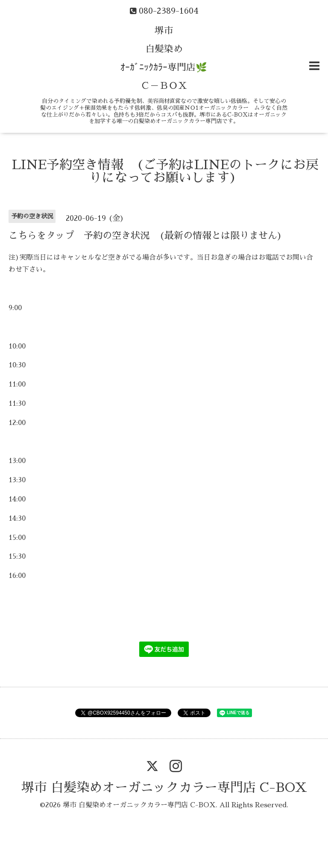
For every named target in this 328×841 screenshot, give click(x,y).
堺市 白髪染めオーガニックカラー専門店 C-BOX (164, 787)
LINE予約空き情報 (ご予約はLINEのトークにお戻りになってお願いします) (165, 171)
